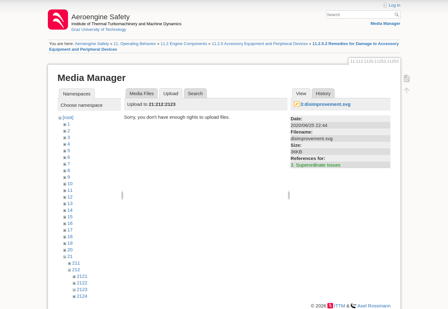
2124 (82, 296)
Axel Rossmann (373, 305)
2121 (82, 276)
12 (70, 196)
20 (70, 249)
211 (76, 263)
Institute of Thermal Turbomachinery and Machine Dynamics (126, 23)
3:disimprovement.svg (325, 104)
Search (397, 14)
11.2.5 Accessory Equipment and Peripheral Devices (260, 43)
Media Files (142, 93)
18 (70, 236)
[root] (68, 117)
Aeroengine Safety (92, 43)
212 (76, 269)
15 (70, 216)
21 (70, 256)
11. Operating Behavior (134, 43)
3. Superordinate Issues (315, 165)
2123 (82, 289)
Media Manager (385, 23)
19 (70, 243)
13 (70, 203)
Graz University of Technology (98, 29)
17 (70, 229)
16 (70, 223)
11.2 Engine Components (184, 43)
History (323, 93)
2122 (82, 282)
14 (70, 210)
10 (70, 183)
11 (70, 190)
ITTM (339, 305)
